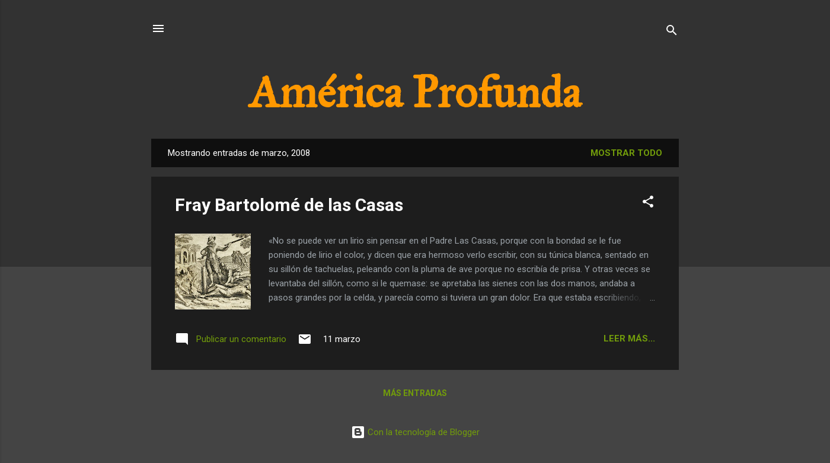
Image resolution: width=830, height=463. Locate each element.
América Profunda (415, 92)
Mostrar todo (626, 153)
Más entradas (415, 393)
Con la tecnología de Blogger (415, 432)
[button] (648, 203)
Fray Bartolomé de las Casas (289, 204)
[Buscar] (672, 32)
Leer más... (629, 338)
